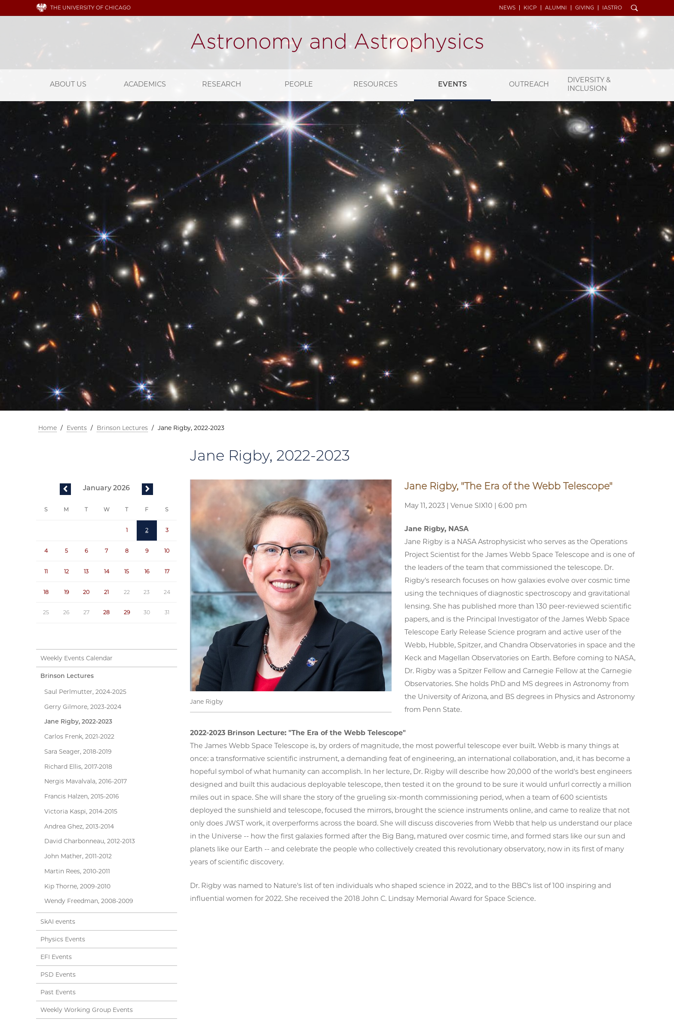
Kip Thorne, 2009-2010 (77, 886)
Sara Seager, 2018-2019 (78, 751)
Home (47, 428)
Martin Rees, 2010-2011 (77, 871)
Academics (145, 84)
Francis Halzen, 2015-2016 (81, 796)
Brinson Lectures (122, 428)
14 (106, 571)
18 (46, 592)
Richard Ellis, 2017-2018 (78, 766)
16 (146, 571)
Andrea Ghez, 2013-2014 (79, 826)
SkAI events (57, 921)
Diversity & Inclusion (589, 84)
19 (66, 592)
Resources (375, 84)
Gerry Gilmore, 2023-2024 (82, 707)
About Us (68, 84)
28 (106, 612)
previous (65, 490)
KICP (530, 7)
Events (452, 84)
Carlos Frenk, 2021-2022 (79, 736)
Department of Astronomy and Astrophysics (337, 42)
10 (166, 551)
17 (167, 571)
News (507, 7)
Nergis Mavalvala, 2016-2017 (85, 781)
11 (46, 571)
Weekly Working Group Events (86, 1010)
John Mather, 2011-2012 (78, 856)
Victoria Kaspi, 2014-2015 (80, 811)
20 (86, 592)
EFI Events (56, 957)
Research (221, 84)
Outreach (529, 84)
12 (66, 571)
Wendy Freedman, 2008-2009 (88, 901)
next (147, 490)
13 (86, 571)
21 (106, 592)
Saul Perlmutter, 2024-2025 (85, 692)
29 (127, 612)
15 (126, 571)
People (299, 84)
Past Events (58, 992)
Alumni (556, 7)
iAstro (612, 7)
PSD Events (58, 974)
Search (634, 8)
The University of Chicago (90, 7)
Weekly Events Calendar (76, 658)
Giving (584, 7)
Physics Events (62, 939)
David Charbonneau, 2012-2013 (89, 841)
